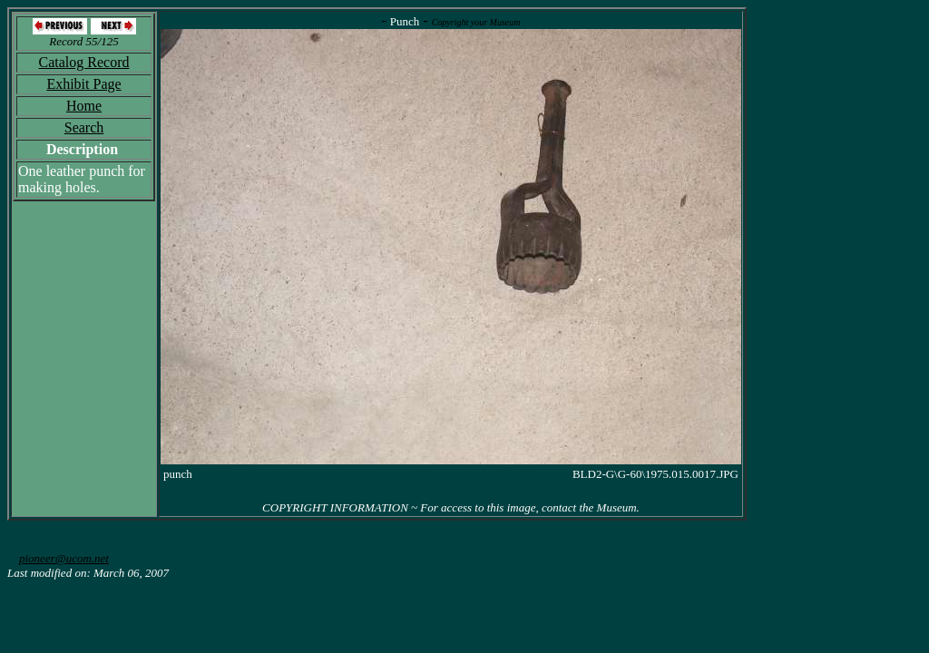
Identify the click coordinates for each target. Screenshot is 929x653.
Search (84, 127)
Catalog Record (84, 62)
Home (84, 105)
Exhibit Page (83, 84)
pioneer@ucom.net (64, 558)
